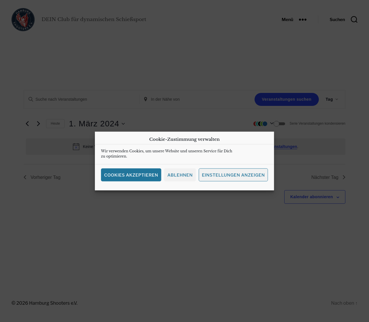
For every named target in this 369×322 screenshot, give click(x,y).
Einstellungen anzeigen (233, 176)
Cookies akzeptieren (131, 176)
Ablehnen (180, 176)
